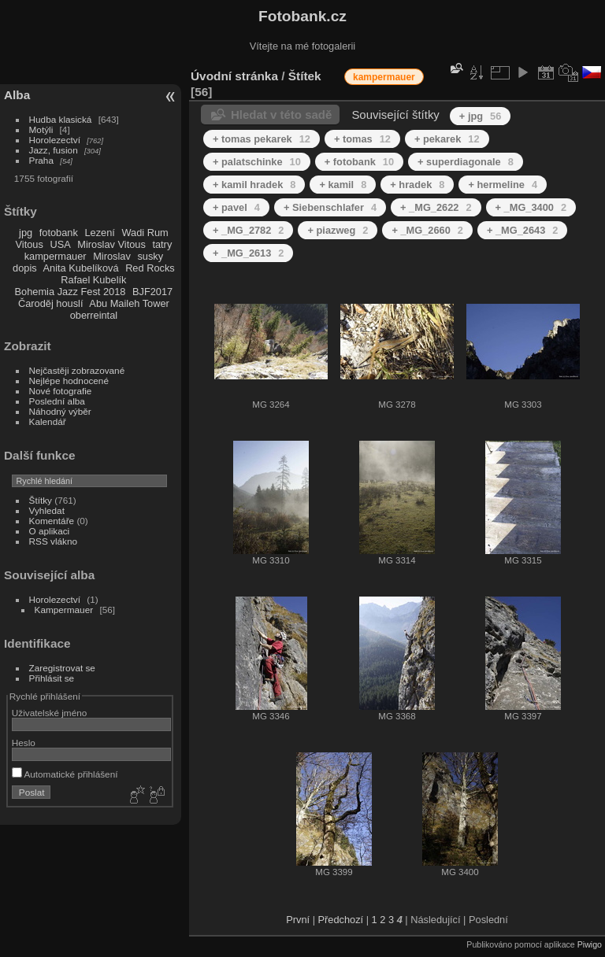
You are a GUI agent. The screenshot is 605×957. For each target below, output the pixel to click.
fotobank (58, 232)
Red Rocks (150, 268)
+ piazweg (337, 230)
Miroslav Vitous (111, 244)
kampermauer (55, 256)
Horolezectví (54, 140)
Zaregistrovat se (62, 668)
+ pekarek (447, 139)
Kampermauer (64, 609)
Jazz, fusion (53, 150)
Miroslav (112, 256)
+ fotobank (359, 162)
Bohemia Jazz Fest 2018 (70, 291)
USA (60, 244)
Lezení (99, 232)
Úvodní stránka (234, 76)
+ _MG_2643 (522, 230)
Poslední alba (57, 401)
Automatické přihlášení (65, 774)
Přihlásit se (52, 678)
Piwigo (589, 944)
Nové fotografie (60, 391)
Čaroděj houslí (51, 303)
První (298, 920)
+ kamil (342, 184)
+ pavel (236, 207)
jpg (25, 232)
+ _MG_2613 (248, 253)
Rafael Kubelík (93, 280)
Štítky (40, 500)
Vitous (29, 244)
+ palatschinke (257, 162)
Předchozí (341, 920)
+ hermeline (502, 184)
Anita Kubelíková (81, 268)
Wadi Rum (144, 232)
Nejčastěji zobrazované (77, 370)
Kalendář (47, 421)
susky (150, 256)
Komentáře (52, 520)
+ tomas (362, 139)
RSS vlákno (53, 541)
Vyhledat (47, 510)
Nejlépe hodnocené (69, 380)
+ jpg (480, 116)
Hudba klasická (60, 119)
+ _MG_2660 (427, 230)
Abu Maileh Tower (129, 303)
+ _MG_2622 (435, 207)
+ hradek (417, 184)
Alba (17, 95)
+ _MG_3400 (531, 207)
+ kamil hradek (254, 184)
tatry (162, 244)
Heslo (23, 742)
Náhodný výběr (60, 411)
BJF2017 (152, 291)
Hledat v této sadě (281, 114)
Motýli (41, 129)
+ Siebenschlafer (330, 207)
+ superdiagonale (466, 162)
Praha (41, 160)
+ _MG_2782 (248, 230)
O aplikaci (49, 531)
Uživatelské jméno (49, 713)
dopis (25, 268)
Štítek (304, 76)
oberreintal (93, 315)
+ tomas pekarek (261, 139)
